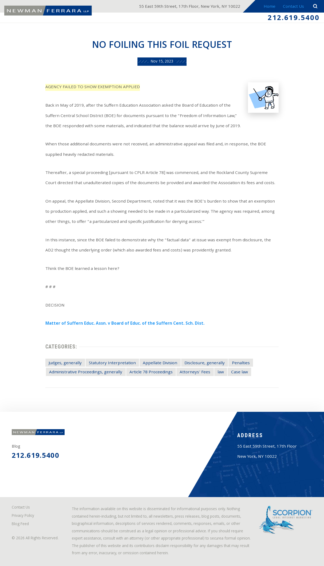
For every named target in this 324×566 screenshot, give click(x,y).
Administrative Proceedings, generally (85, 372)
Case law (239, 372)
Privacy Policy (23, 516)
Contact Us (293, 6)
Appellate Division (160, 363)
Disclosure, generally (204, 363)
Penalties (241, 363)
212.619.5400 (294, 19)
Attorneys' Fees (195, 372)
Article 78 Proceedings (151, 372)
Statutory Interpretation (112, 363)
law (221, 372)
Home (269, 6)
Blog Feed (20, 524)
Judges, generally (65, 363)
